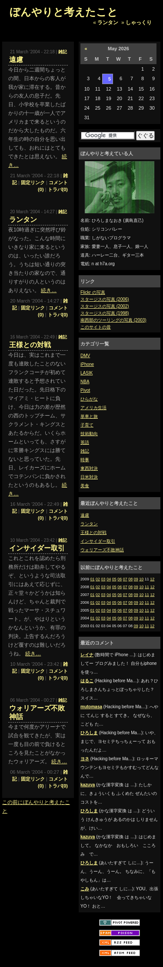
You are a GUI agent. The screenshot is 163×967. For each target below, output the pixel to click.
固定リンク (33, 182)
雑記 (84, 451)
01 (92, 579)
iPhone (87, 364)
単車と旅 (89, 416)
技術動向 (89, 433)
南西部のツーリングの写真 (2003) (113, 320)
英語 (84, 442)
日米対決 (89, 477)
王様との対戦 (93, 532)
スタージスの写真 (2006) (104, 299)
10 (141, 579)
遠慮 (84, 515)
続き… (49, 290)
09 (136, 579)
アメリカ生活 (93, 407)
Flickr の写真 (92, 292)
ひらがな (89, 399)
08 (130, 579)
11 (147, 587)
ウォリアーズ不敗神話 (102, 549)
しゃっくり (139, 23)
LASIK (86, 373)
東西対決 (89, 468)
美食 (84, 485)
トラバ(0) (58, 189)
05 (114, 579)
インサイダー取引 (97, 541)
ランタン (107, 23)
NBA (85, 381)
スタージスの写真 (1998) (104, 313)
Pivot (85, 390)
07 (125, 579)
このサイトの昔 (95, 327)
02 (98, 579)
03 (103, 579)
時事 (84, 459)
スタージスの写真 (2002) (104, 306)
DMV (85, 355)
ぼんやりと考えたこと (64, 12)
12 (152, 579)
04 (108, 579)
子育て (86, 425)
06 (119, 579)
